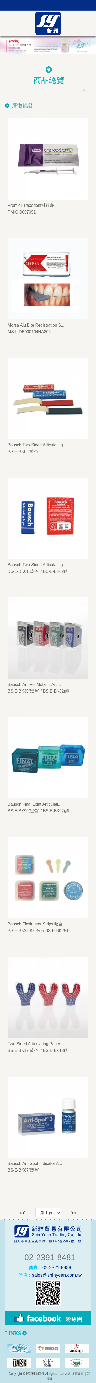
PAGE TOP (48, 1378)
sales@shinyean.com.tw (50, 1275)
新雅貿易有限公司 (48, 23)
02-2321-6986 (50, 1267)
